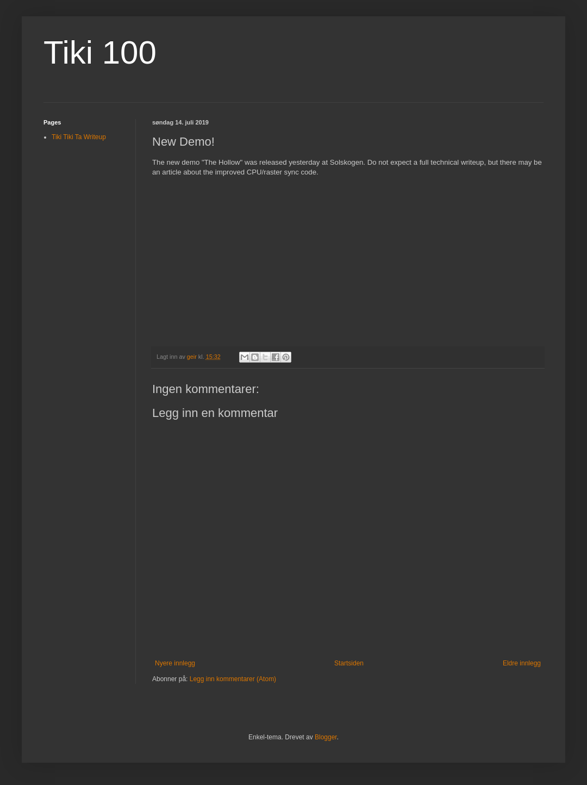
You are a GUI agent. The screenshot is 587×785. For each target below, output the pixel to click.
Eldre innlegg (522, 663)
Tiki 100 (100, 52)
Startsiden (349, 663)
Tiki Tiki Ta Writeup (79, 137)
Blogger (326, 737)
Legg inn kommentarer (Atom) (233, 679)
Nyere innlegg (175, 663)
